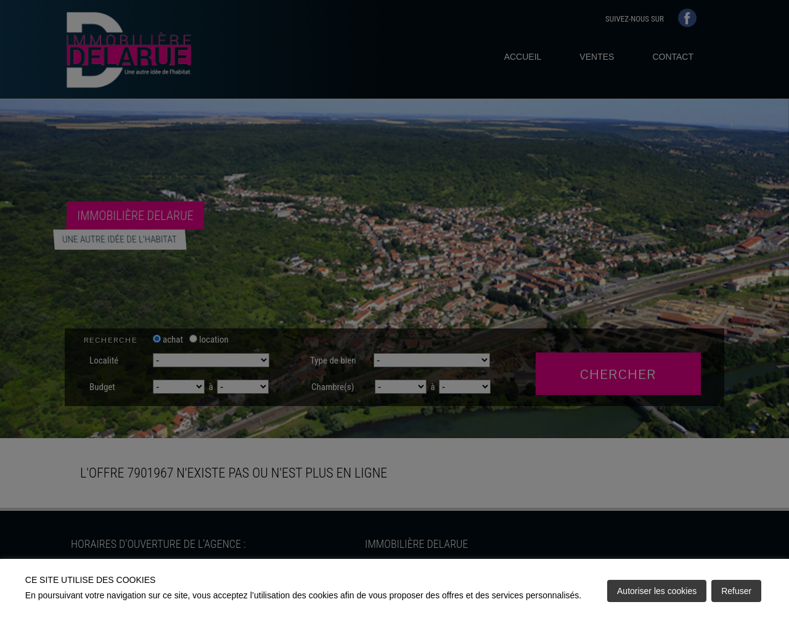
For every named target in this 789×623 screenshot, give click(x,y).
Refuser (736, 591)
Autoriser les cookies (657, 591)
